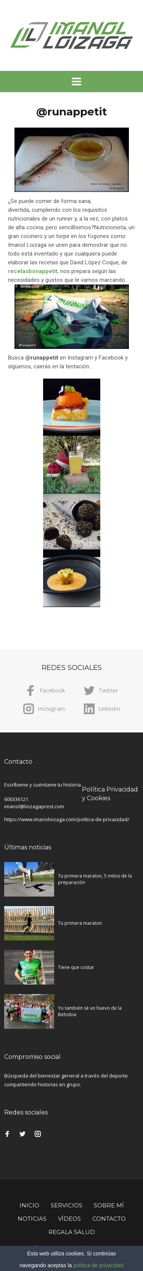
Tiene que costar (76, 967)
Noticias (32, 1218)
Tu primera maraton (80, 923)
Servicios (66, 1205)
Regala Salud (71, 1232)
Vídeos (69, 1218)
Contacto (109, 1218)
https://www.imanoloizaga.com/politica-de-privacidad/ (66, 819)
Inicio (29, 1205)
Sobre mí (109, 1205)
